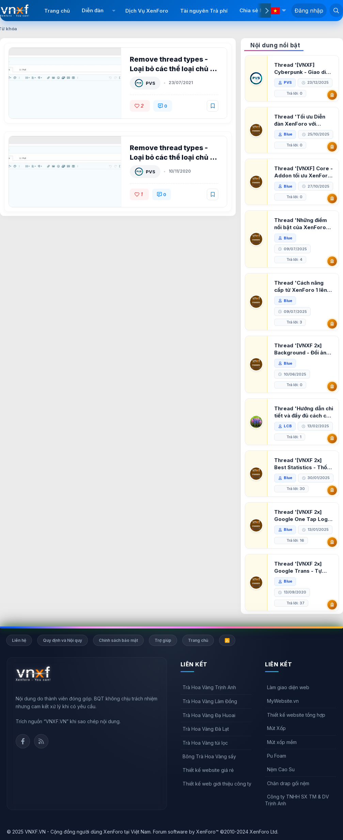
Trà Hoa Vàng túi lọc (205, 743)
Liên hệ (19, 640)
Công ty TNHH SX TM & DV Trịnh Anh (297, 800)
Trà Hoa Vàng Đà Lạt (206, 729)
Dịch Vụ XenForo (146, 10)
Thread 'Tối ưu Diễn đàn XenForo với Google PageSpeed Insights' (299, 120)
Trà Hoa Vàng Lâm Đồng (210, 701)
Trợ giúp (163, 640)
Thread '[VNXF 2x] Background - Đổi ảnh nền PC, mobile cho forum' (301, 349)
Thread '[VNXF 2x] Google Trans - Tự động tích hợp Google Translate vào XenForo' (301, 567)
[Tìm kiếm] (336, 10)
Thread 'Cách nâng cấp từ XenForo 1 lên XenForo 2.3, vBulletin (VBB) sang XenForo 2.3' (302, 287)
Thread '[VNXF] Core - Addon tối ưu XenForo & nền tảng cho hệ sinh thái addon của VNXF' (303, 172)
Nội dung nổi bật (275, 45)
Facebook (23, 741)
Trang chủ (57, 10)
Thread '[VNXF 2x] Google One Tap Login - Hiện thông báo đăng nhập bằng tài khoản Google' (303, 516)
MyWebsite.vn (283, 701)
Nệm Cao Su (281, 769)
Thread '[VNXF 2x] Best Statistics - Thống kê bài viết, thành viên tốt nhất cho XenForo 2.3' (303, 464)
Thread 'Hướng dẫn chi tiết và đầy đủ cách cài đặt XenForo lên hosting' (303, 412)
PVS (150, 83)
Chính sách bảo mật (118, 640)
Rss (41, 741)
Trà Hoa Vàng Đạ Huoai (209, 715)
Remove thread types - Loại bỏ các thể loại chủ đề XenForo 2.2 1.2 (174, 68)
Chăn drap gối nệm (288, 783)
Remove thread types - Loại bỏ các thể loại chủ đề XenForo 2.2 (174, 157)
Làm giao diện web (288, 687)
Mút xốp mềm (282, 742)
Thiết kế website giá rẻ (208, 770)
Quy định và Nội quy (62, 640)
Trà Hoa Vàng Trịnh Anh (209, 687)
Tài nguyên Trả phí (204, 10)
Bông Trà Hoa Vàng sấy (209, 756)
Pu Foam (276, 756)
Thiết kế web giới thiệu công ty (217, 784)
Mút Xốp (276, 728)
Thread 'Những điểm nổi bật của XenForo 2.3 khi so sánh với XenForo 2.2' (300, 224)
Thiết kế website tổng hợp (296, 715)
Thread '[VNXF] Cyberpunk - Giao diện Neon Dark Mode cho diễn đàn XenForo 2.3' (303, 69)
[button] (114, 10)
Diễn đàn (93, 10)
